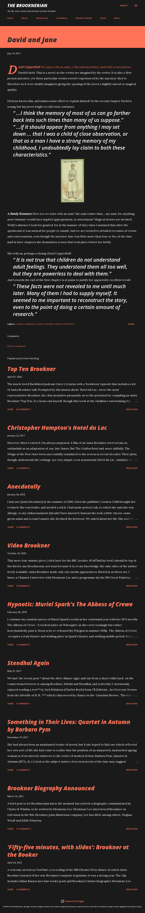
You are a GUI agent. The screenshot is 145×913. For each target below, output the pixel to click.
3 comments (23, 468)
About (25, 18)
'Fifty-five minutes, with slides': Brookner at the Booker (68, 850)
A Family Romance (25, 324)
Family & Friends (84, 18)
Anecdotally (23, 486)
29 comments (23, 409)
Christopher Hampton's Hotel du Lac (57, 427)
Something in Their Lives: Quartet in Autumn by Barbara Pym (68, 725)
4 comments (23, 703)
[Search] (123, 5)
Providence (62, 18)
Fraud (103, 18)
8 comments (23, 585)
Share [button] (131, 324)
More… (117, 18)
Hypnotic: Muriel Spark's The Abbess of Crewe (70, 604)
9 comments (23, 889)
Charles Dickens (45, 324)
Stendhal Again (28, 663)
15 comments (23, 828)
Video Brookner (28, 545)
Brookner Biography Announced (50, 788)
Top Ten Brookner (31, 369)
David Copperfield (65, 324)
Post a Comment (16, 346)
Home (10, 18)
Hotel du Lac (42, 18)
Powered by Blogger (72, 901)
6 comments (23, 527)
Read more (132, 409)
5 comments (23, 644)
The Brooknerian (27, 5)
